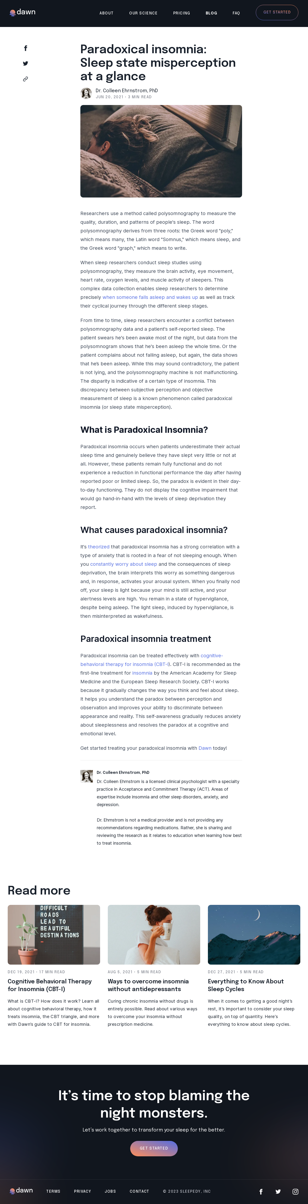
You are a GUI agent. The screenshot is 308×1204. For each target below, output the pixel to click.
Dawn (205, 748)
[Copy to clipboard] (42, 79)
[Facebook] (261, 1192)
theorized (98, 547)
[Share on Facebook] (42, 48)
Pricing (181, 13)
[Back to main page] (22, 13)
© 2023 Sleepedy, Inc (187, 1192)
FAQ (236, 13)
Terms (53, 1192)
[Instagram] (295, 1192)
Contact (139, 1192)
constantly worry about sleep (123, 564)
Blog (211, 13)
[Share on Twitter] (42, 63)
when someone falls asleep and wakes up (150, 297)
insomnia (142, 673)
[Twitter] (278, 1192)
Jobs (110, 1192)
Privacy (82, 1192)
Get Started (154, 1148)
